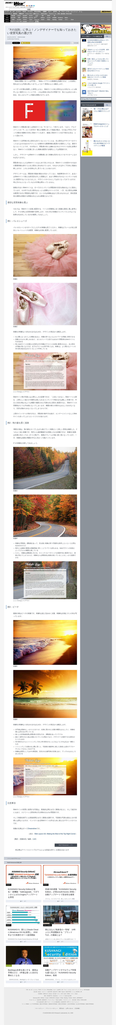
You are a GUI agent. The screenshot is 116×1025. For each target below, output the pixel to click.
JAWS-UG (45, 993)
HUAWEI (54, 17)
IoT (14, 11)
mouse (19, 15)
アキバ (63, 11)
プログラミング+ (52, 13)
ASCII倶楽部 (106, 12)
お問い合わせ (69, 1008)
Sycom (31, 15)
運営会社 (61, 1008)
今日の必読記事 (40, 1002)
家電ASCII (21, 13)
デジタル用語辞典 (56, 1002)
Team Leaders (59, 999)
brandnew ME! (37, 21)
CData (48, 19)
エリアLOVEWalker (34, 1004)
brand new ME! (68, 995)
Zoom (72, 19)
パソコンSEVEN (36, 15)
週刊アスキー (36, 13)
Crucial (48, 17)
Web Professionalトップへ (66, 845)
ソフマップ (30, 21)
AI (10, 11)
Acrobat (19, 19)
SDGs (58, 13)
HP (54, 15)
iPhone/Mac (37, 11)
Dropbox (42, 19)
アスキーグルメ (29, 13)
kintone (25, 19)
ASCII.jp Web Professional (88, 99)
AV (59, 11)
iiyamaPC (25, 15)
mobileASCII (63, 1002)
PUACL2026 (69, 13)
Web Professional (19, 4)
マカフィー (13, 21)
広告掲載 (77, 1008)
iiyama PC (55, 991)
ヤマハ (66, 19)
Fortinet (60, 19)
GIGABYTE (31, 17)
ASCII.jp (9, 3)
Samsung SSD (36, 997)
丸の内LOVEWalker (80, 1004)
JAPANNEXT (25, 21)
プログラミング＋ (67, 999)
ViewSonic (60, 17)
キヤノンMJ (19, 21)
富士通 (13, 15)
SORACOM (52, 997)
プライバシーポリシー (52, 1008)
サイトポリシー (39, 1008)
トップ (6, 11)
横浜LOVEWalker (44, 1004)
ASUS (48, 15)
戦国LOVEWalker (90, 1004)
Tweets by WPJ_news (87, 101)
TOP (27, 989)
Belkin (66, 17)
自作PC (55, 11)
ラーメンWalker (25, 1004)
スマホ (67, 11)
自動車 (44, 11)
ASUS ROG (25, 17)
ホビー (50, 11)
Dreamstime (32, 828)
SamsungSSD (35, 17)
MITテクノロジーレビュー (73, 1002)
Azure (30, 19)
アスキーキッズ (8, 13)
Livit (34, 839)
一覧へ (107, 36)
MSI (43, 15)
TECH (24, 11)
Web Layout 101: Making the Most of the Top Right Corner (54, 834)
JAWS (13, 19)
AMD (19, 17)
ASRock (43, 17)
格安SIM (15, 13)
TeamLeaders (44, 13)
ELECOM (13, 17)
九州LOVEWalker (71, 1004)
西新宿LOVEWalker (53, 1004)
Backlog (54, 19)
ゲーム (80, 11)
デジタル (30, 11)
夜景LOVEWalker (62, 1004)
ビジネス (18, 11)
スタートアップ (73, 11)
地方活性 (63, 13)
